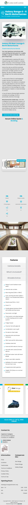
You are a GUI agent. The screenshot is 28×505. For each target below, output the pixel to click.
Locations (3, 462)
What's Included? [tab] (14, 272)
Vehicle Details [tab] (14, 266)
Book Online (9, 420)
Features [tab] (14, 260)
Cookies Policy (5, 474)
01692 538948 (6, 440)
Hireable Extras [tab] (14, 278)
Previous (0, 236)
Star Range (18, 461)
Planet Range (18, 464)
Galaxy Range (19, 467)
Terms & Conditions (6, 468)
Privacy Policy (5, 471)
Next (27, 236)
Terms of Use (4, 477)
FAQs (2, 460)
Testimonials (4, 465)
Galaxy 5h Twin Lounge (11, 115)
